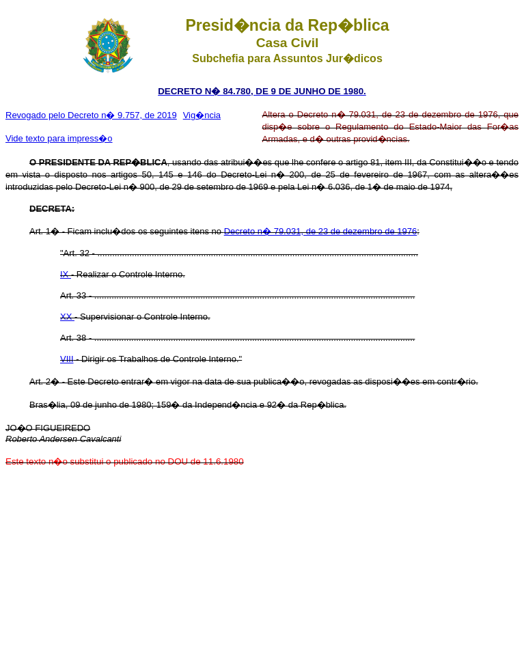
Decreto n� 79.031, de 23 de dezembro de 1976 (320, 231)
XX (67, 317)
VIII (67, 359)
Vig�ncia (202, 115)
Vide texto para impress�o (59, 138)
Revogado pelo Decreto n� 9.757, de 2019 (91, 115)
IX (65, 274)
